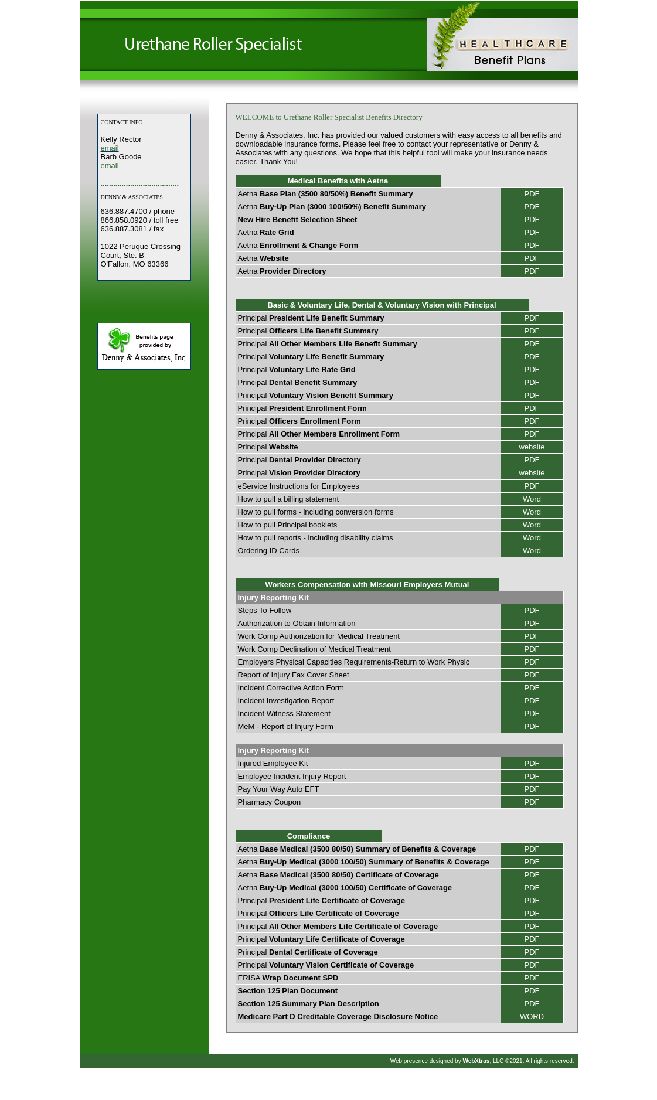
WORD (532, 1016)
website (531, 446)
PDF (532, 193)
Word (532, 499)
